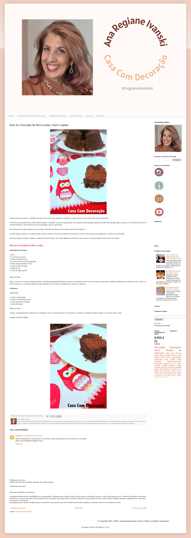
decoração (159, 347)
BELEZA (89, 116)
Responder (19, 444)
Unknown (18, 436)
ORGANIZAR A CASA (57, 116)
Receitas (157, 361)
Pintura (174, 375)
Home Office (167, 375)
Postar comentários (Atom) (24, 511)
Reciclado (157, 367)
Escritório (173, 371)
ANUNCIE (100, 116)
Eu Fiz (173, 364)
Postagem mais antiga (139, 508)
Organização (176, 357)
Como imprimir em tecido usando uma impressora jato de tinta (173, 256)
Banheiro (172, 365)
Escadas (170, 372)
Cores (168, 357)
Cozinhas (157, 365)
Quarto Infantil (159, 369)
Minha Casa (159, 357)
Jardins (179, 364)
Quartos (164, 365)
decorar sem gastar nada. (161, 377)
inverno (179, 371)
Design (179, 365)
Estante (179, 375)
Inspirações (175, 347)
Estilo (156, 355)
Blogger (107, 527)
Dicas (157, 350)
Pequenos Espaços (162, 364)
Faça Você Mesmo (173, 353)
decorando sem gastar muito (167, 359)
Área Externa (177, 372)
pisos (174, 374)
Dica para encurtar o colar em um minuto (172, 288)
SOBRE (11, 116)
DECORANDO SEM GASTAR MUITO (31, 116)
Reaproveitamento (174, 361)
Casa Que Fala (166, 367)
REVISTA (167, 369)
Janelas (156, 374)
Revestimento (168, 374)
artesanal (162, 355)
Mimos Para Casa (174, 355)
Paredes (166, 371)
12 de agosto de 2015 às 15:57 (33, 436)
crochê (162, 374)
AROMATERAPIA (76, 116)
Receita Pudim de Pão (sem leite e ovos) (173, 272)
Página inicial (79, 508)
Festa (156, 372)
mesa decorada (176, 367)
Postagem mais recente (18, 508)
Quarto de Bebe (163, 372)
